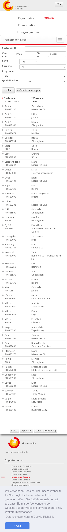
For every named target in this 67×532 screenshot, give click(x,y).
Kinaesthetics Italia (19, 474)
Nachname (10, 98)
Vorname (38, 98)
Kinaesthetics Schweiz (20, 469)
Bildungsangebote (27, 32)
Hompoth (9, 252)
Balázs (8, 129)
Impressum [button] (26, 430)
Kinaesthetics (26, 25)
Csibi (7, 145)
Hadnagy (9, 244)
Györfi (8, 225)
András (8, 114)
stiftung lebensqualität (21, 485)
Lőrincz (8, 295)
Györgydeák (11, 236)
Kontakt (48, 18)
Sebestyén (10, 374)
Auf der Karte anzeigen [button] (28, 90)
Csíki (7, 153)
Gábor (8, 201)
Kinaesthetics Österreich (21, 471)
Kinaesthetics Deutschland (22, 466)
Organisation (26, 18)
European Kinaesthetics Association (26, 482)
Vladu (8, 406)
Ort (35, 101)
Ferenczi (9, 193)
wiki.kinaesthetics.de (17, 452)
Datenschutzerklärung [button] (45, 430)
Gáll (7, 209)
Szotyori (9, 390)
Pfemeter (10, 350)
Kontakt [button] (14, 430)
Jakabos (9, 271)
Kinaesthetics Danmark (21, 480)
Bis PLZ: (39, 55)
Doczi (7, 177)
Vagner (8, 398)
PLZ (17, 101)
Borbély (9, 137)
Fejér (7, 185)
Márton (8, 303)
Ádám (8, 106)
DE (59, 4)
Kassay (9, 279)
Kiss (7, 287)
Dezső (8, 169)
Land (9, 101)
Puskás (9, 366)
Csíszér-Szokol (12, 161)
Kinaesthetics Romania (21, 477)
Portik (8, 358)
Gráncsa (9, 217)
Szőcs (8, 382)
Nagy (7, 327)
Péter (7, 335)
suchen (8, 90)
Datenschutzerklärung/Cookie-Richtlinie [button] (30, 516)
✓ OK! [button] (17, 525)
